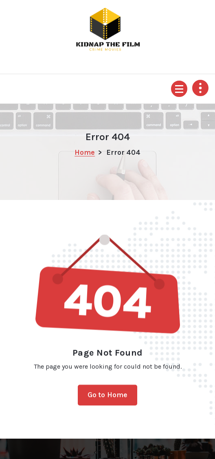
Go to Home (108, 398)
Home (85, 152)
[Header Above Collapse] (200, 88)
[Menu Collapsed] (179, 89)
